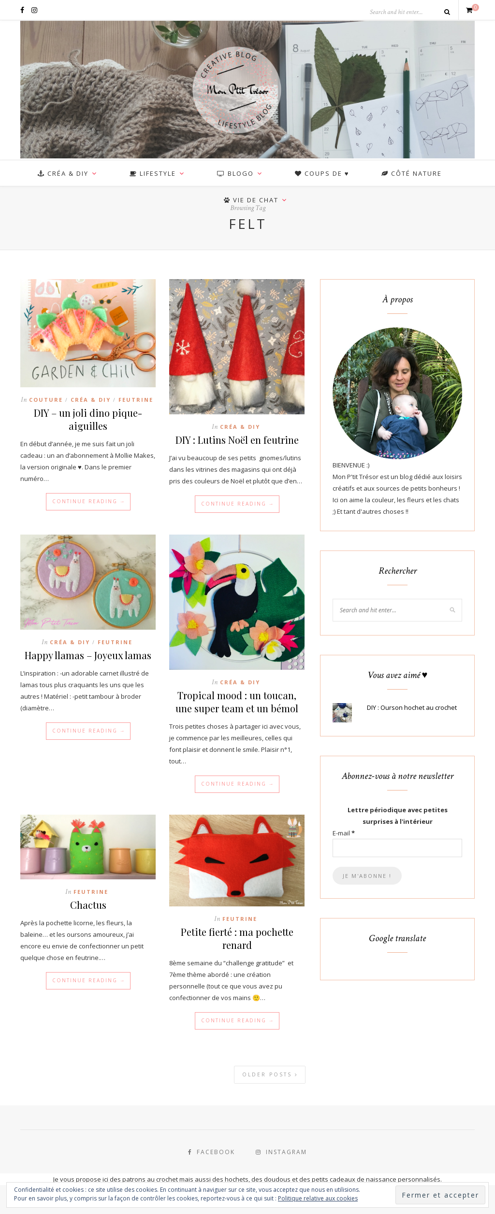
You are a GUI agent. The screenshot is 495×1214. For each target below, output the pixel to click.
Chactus (88, 904)
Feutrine (135, 399)
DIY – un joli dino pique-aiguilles (88, 419)
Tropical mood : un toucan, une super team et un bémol (236, 702)
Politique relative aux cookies (318, 1198)
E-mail (344, 833)
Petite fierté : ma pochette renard (237, 938)
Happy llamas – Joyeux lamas (88, 655)
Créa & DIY (91, 399)
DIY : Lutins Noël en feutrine (237, 439)
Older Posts (270, 1074)
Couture (46, 399)
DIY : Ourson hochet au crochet (412, 707)
